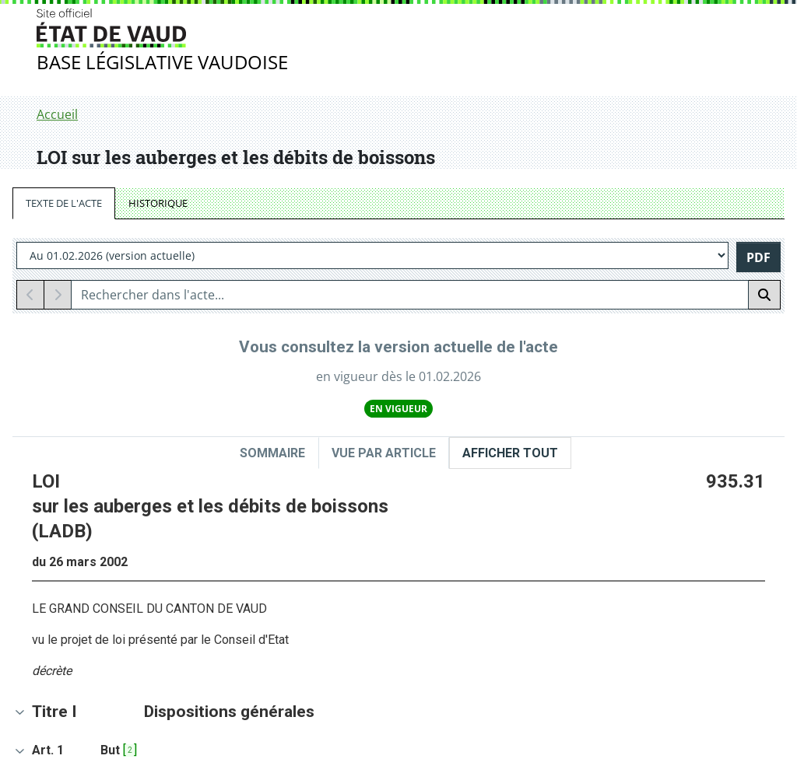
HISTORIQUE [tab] (158, 203)
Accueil (57, 114)
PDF (758, 257)
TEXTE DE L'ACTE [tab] (64, 203)
